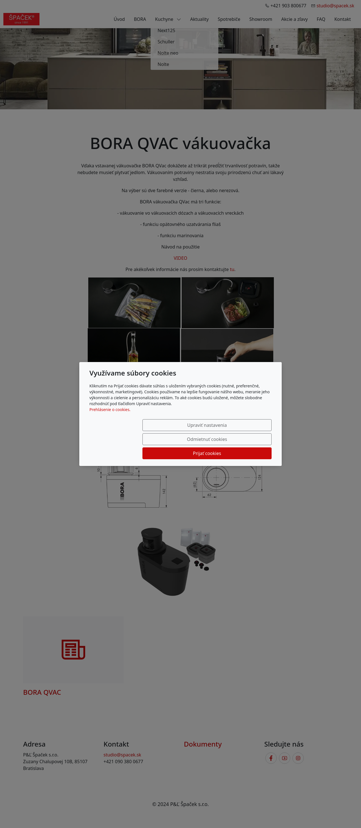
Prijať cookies (244, 439)
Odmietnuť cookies (188, 439)
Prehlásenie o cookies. (110, 423)
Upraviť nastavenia (131, 439)
